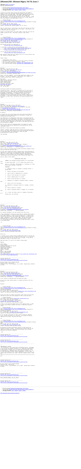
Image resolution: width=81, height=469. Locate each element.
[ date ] (12, 9)
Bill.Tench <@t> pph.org (15, 81)
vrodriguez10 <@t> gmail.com (8, 127)
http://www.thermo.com (12, 303)
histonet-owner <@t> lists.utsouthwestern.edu (14, 60)
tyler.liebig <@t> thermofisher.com (8, 302)
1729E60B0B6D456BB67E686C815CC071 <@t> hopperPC (17, 249)
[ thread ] (16, 9)
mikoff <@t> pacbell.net (13, 169)
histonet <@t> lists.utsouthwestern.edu (11, 27)
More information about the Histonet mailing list (9, 467)
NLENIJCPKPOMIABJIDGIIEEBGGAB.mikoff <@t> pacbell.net (19, 172)
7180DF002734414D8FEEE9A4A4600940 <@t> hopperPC (17, 328)
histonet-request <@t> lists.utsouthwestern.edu (11, 45)
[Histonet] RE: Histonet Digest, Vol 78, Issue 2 (19, 7)
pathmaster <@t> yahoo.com (18, 124)
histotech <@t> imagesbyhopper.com (25, 72)
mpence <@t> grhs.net (10, 4)
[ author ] (24, 9)
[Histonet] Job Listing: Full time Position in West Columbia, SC (21, 8)
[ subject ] (20, 9)
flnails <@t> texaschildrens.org (21, 355)
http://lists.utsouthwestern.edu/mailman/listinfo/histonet (17, 55)
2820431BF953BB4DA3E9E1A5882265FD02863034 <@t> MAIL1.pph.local (21, 84)
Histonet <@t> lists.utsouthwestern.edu (9, 308)
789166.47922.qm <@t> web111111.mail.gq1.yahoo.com (18, 129)
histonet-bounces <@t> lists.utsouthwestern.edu (14, 22)
